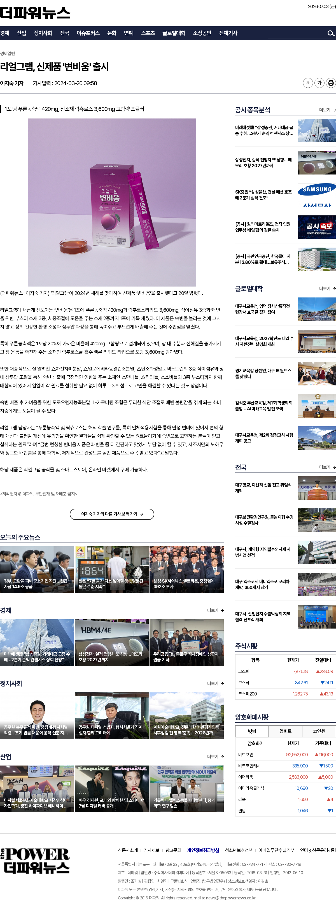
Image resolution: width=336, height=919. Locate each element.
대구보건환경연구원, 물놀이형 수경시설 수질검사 (264, 520)
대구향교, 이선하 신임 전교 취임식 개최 (263, 488)
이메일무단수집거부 (276, 850)
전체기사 (228, 33)
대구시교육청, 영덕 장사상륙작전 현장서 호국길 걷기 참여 (262, 309)
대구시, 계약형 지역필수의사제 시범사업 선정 (263, 552)
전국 (64, 33)
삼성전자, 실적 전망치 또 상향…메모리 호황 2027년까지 (263, 162)
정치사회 (43, 33)
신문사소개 (128, 850)
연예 (128, 33)
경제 (4, 33)
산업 (21, 33)
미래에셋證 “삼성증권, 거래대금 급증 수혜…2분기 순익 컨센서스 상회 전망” (264, 130)
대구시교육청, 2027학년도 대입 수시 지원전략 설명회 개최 (264, 341)
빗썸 (252, 731)
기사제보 (152, 850)
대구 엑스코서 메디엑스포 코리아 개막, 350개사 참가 (262, 584)
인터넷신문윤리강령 (318, 850)
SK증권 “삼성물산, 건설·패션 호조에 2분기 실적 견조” (263, 195)
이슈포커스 (88, 33)
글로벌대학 (173, 33)
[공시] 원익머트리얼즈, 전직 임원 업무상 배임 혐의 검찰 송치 (262, 227)
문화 (111, 33)
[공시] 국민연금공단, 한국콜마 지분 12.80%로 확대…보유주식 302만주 (262, 259)
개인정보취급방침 (203, 850)
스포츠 (148, 33)
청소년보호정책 (239, 850)
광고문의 (173, 850)
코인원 (319, 731)
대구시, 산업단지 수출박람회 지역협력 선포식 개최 (263, 616)
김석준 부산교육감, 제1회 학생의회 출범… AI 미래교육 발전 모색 (263, 405)
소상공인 (202, 33)
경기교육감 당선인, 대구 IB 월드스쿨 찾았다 (263, 373)
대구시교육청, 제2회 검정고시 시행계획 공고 (264, 438)
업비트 (285, 731)
